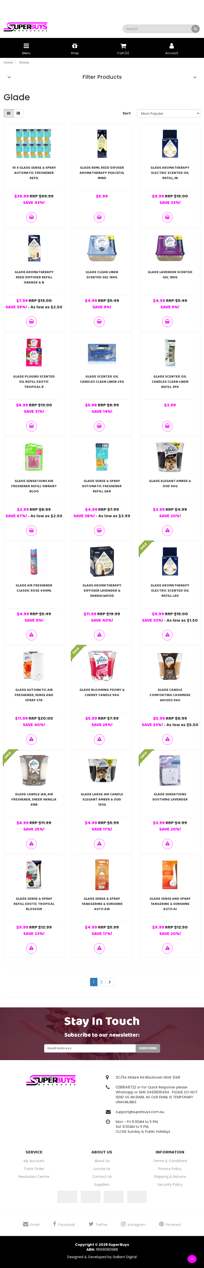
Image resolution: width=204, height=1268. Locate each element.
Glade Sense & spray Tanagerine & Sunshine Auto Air (102, 904)
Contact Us (102, 1176)
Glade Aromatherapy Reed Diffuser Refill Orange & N (34, 277)
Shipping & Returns (170, 1176)
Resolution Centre (34, 1176)
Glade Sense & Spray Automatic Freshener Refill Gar (102, 486)
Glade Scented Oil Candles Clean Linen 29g (102, 379)
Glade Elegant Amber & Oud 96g (170, 483)
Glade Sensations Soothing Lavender (170, 796)
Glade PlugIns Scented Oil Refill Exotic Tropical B (34, 382)
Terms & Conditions (170, 1160)
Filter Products (102, 77)
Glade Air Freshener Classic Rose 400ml (34, 588)
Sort (127, 113)
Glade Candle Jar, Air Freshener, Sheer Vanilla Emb (33, 799)
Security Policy (170, 1184)
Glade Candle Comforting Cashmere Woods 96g (169, 695)
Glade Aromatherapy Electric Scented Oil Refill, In (169, 173)
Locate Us (101, 1168)
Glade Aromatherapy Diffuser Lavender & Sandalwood (101, 591)
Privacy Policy (170, 1168)
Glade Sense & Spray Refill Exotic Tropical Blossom (34, 904)
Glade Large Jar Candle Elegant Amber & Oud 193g (102, 799)
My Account (34, 1160)
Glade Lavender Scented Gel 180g (170, 274)
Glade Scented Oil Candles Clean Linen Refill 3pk (170, 382)
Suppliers (102, 1184)
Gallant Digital (125, 1256)
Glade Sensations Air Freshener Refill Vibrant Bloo (34, 486)
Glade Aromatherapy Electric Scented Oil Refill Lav (169, 591)
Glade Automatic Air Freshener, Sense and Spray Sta (34, 695)
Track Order (34, 1168)
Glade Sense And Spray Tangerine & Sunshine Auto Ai (170, 904)
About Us (102, 1160)
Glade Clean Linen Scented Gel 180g (102, 274)
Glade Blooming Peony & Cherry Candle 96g (102, 692)
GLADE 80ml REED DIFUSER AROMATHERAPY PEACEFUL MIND (102, 173)
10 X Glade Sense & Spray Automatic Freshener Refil (34, 173)
